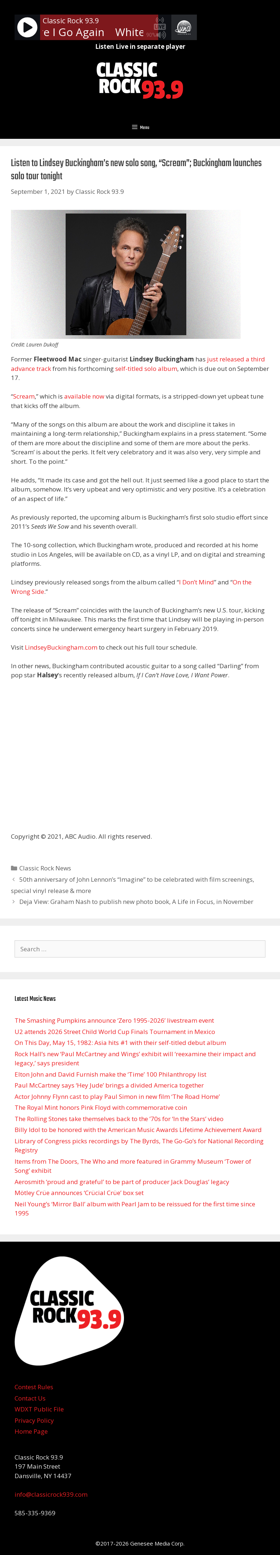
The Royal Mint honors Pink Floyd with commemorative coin (101, 1107)
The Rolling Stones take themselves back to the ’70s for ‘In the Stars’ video (119, 1119)
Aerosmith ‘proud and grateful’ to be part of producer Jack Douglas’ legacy (122, 1182)
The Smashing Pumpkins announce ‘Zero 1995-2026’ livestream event (114, 1020)
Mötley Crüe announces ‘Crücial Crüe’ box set (79, 1192)
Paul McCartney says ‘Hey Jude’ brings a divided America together (109, 1085)
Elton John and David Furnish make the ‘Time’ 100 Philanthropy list (110, 1074)
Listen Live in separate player (140, 46)
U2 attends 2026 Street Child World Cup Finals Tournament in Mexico (115, 1031)
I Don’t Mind (196, 582)
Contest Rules (34, 1387)
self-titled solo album (146, 368)
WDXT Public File (39, 1409)
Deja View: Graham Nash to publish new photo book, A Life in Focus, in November (136, 901)
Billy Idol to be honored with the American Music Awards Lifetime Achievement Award (138, 1129)
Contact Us (30, 1398)
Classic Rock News (45, 868)
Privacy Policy (34, 1420)
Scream (24, 396)
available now (84, 396)
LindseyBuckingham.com (61, 647)
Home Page (31, 1431)
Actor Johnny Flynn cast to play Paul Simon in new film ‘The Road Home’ (117, 1096)
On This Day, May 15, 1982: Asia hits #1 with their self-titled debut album (120, 1042)
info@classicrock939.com (51, 1494)
